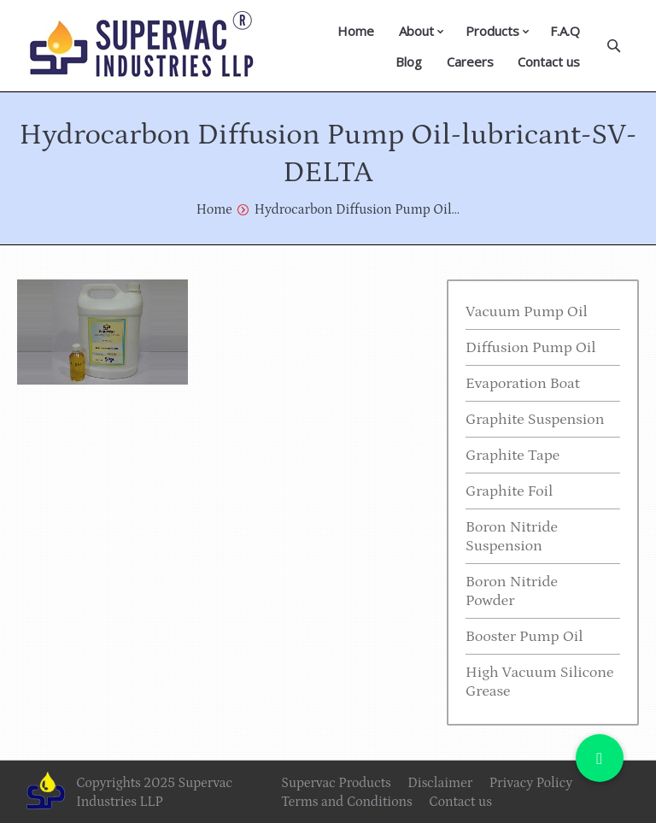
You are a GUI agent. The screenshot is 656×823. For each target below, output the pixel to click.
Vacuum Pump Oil (527, 311)
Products (492, 30)
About (416, 30)
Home (355, 30)
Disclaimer (439, 783)
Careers (470, 61)
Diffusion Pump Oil (531, 347)
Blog (408, 61)
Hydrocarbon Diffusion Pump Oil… (357, 209)
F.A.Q (565, 30)
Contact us (549, 61)
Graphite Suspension (535, 419)
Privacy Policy (530, 783)
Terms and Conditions (347, 801)
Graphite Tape (512, 455)
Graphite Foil (509, 491)
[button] (600, 758)
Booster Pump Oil (524, 636)
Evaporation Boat (523, 383)
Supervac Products (336, 783)
